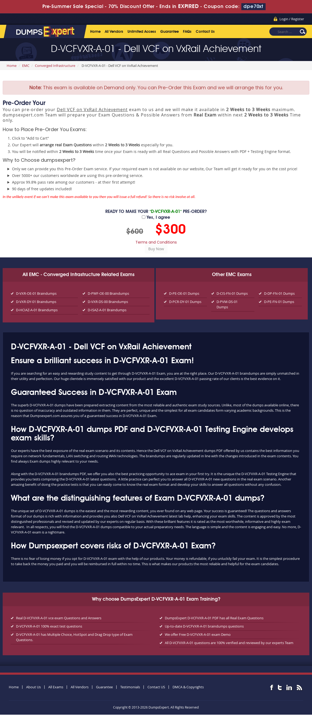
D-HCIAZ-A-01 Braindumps (37, 310)
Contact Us (205, 32)
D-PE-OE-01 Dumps (184, 293)
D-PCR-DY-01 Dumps (185, 301)
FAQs (187, 32)
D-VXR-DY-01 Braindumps (36, 301)
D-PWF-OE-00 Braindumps (108, 293)
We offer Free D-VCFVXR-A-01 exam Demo (198, 634)
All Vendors (114, 32)
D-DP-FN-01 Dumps (279, 293)
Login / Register (291, 19)
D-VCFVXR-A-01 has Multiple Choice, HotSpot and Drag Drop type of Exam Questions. (74, 637)
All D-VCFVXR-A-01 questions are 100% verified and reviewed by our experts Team (229, 642)
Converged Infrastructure (55, 65)
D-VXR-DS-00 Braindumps (108, 301)
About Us (33, 687)
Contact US (156, 687)
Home (95, 32)
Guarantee (169, 32)
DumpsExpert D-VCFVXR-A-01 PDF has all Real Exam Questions (214, 618)
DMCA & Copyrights (188, 687)
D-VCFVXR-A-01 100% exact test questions (49, 626)
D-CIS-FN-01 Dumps (232, 293)
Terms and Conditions (156, 242)
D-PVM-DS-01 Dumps (227, 304)
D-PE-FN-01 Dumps (279, 301)
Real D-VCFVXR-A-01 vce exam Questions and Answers (58, 618)
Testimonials (130, 687)
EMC (25, 65)
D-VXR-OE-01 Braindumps (36, 293)
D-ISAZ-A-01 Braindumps (107, 310)
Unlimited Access (141, 32)
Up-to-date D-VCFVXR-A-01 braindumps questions (204, 626)
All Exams (55, 687)
